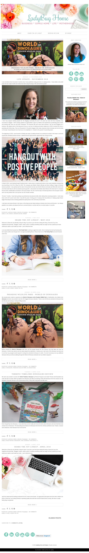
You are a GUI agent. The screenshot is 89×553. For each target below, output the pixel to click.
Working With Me (53, 33)
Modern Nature (18, 213)
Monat (25, 213)
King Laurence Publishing (28, 440)
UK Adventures (31, 367)
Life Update (9, 213)
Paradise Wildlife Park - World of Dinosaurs (32, 294)
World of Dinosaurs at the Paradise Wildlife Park (35, 297)
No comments (32, 212)
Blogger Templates (41, 549)
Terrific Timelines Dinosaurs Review (32, 374)
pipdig (52, 549)
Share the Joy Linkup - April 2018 (32, 447)
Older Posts (55, 518)
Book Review (10, 440)
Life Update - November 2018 (32, 79)
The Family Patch (23, 230)
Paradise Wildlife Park (19, 367)
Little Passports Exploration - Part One (76, 167)
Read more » (32, 279)
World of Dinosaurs (16, 349)
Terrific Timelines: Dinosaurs (26, 376)
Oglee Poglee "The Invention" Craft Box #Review (76, 147)
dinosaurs (4, 299)
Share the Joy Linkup (35, 33)
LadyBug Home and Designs (42, 545)
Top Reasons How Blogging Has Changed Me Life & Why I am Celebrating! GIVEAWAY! (76, 194)
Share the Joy (19, 288)
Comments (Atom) (17, 523)
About (19, 33)
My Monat (68, 33)
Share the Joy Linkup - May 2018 (32, 220)
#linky (8, 288)
